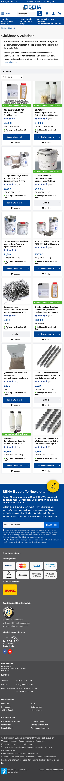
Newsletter (6, 725)
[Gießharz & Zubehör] (8, 28)
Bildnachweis (36, 710)
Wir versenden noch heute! (50, 21)
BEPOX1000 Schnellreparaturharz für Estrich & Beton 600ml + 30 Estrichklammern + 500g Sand (46, 113)
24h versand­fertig (28, 21)
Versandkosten (7, 741)
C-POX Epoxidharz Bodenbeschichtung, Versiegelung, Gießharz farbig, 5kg (45, 179)
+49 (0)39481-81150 (10, 1)
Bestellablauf (7, 728)
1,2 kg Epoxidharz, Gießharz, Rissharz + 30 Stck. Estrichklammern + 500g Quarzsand (16, 179)
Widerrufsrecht (7, 710)
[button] (4, 771)
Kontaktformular (38, 721)
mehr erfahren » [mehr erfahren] (10, 62)
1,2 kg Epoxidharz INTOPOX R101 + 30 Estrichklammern (47, 242)
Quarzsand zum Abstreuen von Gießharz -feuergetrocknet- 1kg (16, 376)
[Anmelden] (51, 525)
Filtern (7, 71)
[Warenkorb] (59, 13)
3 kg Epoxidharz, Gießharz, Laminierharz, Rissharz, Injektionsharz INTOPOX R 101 (46, 310)
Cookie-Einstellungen (10, 721)
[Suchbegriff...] (29, 13)
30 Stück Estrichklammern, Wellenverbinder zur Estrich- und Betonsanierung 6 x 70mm (47, 376)
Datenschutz (36, 707)
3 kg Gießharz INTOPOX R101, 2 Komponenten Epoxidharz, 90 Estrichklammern (14, 113)
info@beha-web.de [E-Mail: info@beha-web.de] (24, 684)
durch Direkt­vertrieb (10, 21)
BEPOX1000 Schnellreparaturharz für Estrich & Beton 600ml (14, 441)
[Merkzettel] (47, 13)
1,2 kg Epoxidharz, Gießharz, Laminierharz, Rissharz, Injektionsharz (16, 244)
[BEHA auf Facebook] (5, 653)
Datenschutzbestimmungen (23, 530)
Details (51, 202)
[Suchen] (39, 13)
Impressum (6, 707)
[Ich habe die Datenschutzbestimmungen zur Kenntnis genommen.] (3, 530)
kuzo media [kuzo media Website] (58, 770)
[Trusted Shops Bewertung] (31, 612)
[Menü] (6, 13)
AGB (18, 537)
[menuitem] (14, 1)
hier (2, 763)
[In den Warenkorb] (16, 137)
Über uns (5, 704)
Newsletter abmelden (39, 542)
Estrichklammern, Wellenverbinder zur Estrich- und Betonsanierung (16, 310)
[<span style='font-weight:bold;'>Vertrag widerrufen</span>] (45, 724)
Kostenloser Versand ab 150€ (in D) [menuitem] (40, 1)
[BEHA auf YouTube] (10, 653)
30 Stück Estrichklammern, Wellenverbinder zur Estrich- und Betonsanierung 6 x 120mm (47, 441)
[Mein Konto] (53, 13)
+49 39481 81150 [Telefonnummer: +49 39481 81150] (24, 680)
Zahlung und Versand (40, 728)
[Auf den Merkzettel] (15, 142)
